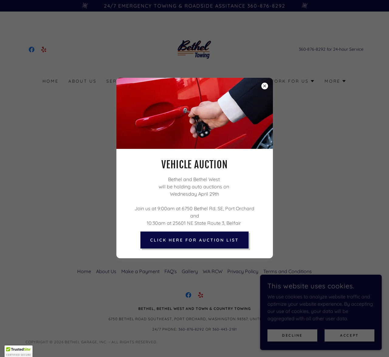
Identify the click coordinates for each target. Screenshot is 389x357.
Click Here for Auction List (194, 240)
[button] (19, 351)
